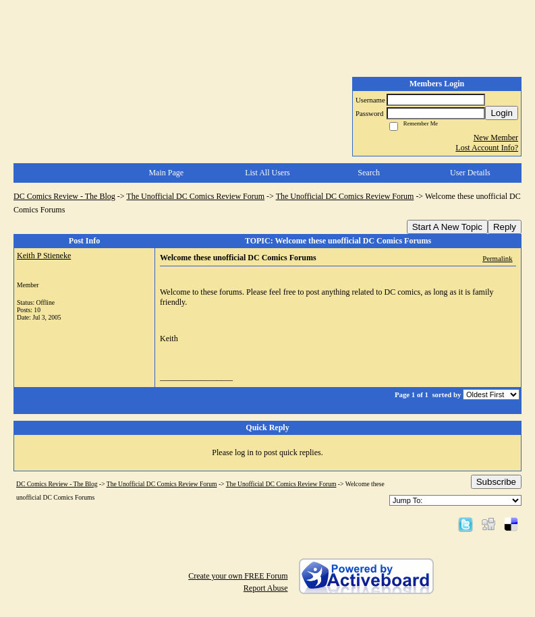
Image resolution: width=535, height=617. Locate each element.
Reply (504, 227)
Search (369, 172)
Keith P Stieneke (44, 255)
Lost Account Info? (486, 147)
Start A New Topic (447, 227)
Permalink (497, 258)
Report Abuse (266, 588)
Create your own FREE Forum (237, 576)
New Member (496, 137)
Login (501, 113)
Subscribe (496, 482)
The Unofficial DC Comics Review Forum (195, 196)
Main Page (166, 172)
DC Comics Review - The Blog (64, 196)
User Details (470, 172)
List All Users (267, 172)
